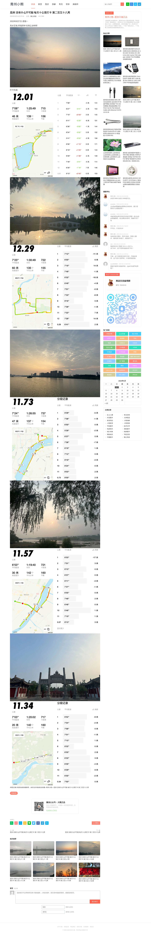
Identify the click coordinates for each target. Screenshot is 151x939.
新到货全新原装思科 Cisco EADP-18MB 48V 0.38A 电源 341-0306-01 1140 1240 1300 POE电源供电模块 (132, 73)
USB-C (109, 338)
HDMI (135, 347)
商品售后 (72, 926)
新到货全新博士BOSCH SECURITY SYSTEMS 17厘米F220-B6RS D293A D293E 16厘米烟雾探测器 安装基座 (132, 175)
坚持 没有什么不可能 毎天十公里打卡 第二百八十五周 (132, 124)
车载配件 (110, 437)
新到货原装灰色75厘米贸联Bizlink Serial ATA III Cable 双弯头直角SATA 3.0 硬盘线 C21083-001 (112, 126)
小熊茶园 (127, 423)
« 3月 (106, 403)
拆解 (54, 4)
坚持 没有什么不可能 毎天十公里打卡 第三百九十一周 (43, 850)
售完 (61, 4)
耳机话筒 (127, 434)
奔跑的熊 (13, 793)
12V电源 (122, 347)
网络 (122, 366)
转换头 (135, 366)
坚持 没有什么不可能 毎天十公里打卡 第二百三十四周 (132, 94)
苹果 (134, 352)
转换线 (135, 343)
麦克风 (135, 361)
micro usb (109, 370)
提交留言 (95, 901)
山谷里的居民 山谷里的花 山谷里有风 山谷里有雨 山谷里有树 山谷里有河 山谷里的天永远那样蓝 (112, 149)
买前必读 (66, 926)
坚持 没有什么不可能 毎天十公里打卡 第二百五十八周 (71, 787)
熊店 (47, 4)
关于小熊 (59, 926)
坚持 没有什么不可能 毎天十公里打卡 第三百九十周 (66, 850)
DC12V (135, 370)
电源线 (122, 338)
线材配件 (127, 431)
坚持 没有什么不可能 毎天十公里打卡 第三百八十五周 (89, 872)
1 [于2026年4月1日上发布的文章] (116, 387)
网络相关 (110, 434)
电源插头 (122, 370)
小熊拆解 (127, 420)
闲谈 (33, 4)
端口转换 (135, 334)
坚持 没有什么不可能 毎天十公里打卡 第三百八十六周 (66, 872)
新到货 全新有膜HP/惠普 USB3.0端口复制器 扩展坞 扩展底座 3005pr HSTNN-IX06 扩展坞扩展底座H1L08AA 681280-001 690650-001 (132, 150)
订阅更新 (85, 926)
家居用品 (110, 420)
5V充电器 (122, 352)
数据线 (109, 375)
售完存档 (127, 415)
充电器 (122, 356)
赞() (96, 823)
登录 (68, 4)
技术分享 (127, 426)
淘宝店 (92, 926)
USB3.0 (122, 343)
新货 (40, 4)
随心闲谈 (33, 16)
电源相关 (110, 429)
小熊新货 (110, 423)
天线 (109, 366)
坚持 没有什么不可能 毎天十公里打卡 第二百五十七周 (27, 832)
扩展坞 (109, 356)
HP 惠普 (122, 361)
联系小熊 (79, 926)
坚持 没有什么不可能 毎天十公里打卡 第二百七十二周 (112, 43)
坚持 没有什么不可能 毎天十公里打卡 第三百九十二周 (20, 850)
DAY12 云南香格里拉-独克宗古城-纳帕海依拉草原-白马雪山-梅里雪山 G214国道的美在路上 (112, 73)
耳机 (134, 338)
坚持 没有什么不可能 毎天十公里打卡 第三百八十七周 (43, 872)
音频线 (109, 361)
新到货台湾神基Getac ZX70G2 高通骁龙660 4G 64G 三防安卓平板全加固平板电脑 (112, 174)
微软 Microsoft (135, 356)
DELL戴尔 (122, 375)
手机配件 (110, 426)
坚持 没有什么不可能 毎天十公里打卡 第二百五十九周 (82, 832)
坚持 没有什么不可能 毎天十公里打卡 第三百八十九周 (89, 850)
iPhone (135, 375)
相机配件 (127, 429)
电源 (109, 343)
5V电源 (109, 352)
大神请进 (127, 417)
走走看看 (122, 334)
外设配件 (110, 417)
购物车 (75, 4)
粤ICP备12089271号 (82, 930)
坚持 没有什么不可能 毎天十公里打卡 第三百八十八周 (20, 872)
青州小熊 (49, 787)
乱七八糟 (109, 347)
